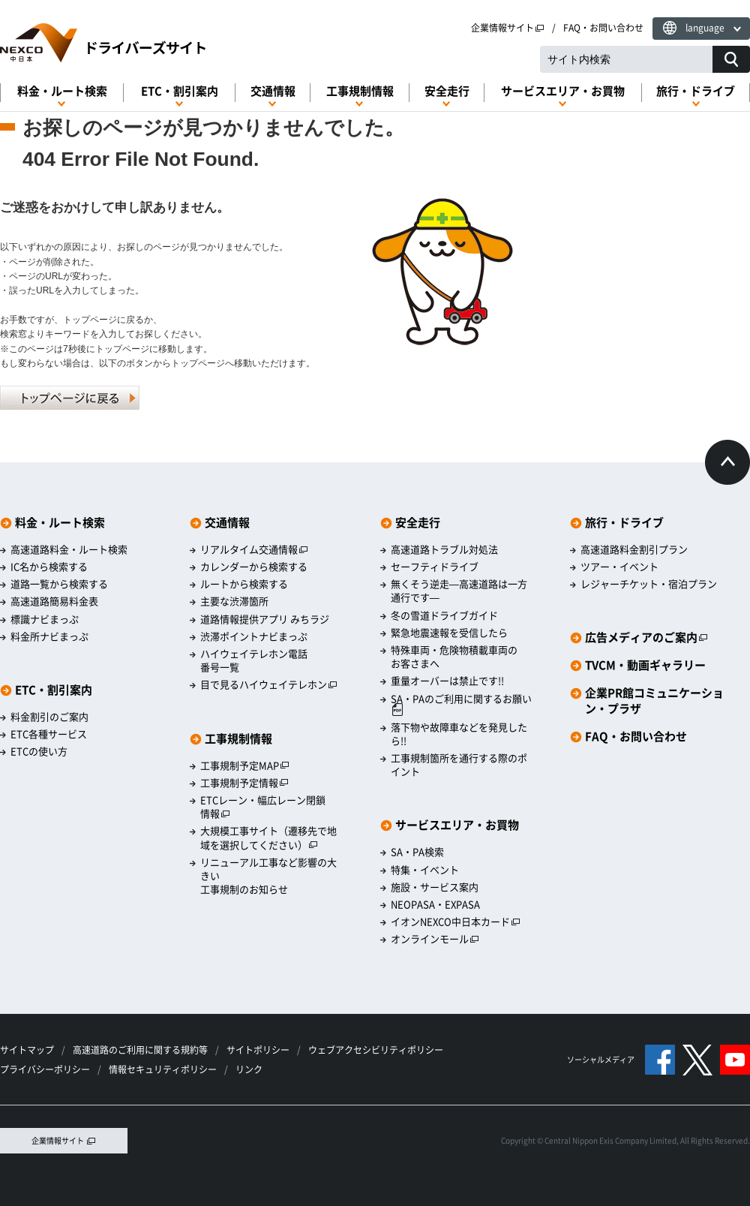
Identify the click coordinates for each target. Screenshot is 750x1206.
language (705, 28)
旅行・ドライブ (695, 91)
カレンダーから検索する (254, 566)
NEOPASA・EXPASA (435, 904)
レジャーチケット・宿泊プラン (648, 584)
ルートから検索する (244, 584)
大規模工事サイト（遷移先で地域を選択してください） (268, 837)
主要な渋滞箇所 (234, 601)
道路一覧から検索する (59, 584)
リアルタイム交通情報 (254, 549)
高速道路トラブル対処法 (444, 549)
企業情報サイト (507, 28)
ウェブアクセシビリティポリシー (375, 1050)
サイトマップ (27, 1050)
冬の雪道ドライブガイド (444, 615)
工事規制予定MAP (245, 765)
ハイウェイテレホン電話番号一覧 (254, 660)
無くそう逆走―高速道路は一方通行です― (459, 590)
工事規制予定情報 (244, 782)
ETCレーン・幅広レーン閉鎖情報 (263, 806)
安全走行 (447, 91)
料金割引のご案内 (49, 716)
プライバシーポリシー (45, 1069)
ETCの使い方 (39, 751)
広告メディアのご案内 (646, 637)
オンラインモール (435, 939)
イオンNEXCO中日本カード (455, 921)
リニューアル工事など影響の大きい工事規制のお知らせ (268, 876)
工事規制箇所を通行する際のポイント (459, 764)
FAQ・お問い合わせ (603, 28)
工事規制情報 (360, 91)
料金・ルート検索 (62, 91)
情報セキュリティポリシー (163, 1069)
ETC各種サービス (48, 734)
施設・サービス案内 (434, 887)
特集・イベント (425, 870)
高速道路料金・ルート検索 (69, 549)
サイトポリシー (258, 1050)
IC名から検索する (49, 566)
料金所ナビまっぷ (49, 636)
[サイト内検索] (731, 59)
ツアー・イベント (619, 566)
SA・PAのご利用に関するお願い (461, 704)
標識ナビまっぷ (44, 619)
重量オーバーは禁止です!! (447, 680)
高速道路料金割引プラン (634, 549)
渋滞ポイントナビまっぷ (254, 636)
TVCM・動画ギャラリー (645, 665)
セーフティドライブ (434, 566)
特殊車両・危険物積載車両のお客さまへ (454, 656)
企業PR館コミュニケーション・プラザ (654, 701)
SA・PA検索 (417, 852)
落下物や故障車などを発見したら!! (459, 733)
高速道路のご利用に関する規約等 (140, 1050)
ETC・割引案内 (179, 91)
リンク (249, 1069)
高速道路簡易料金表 (54, 601)
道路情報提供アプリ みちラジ (264, 619)
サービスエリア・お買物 (563, 91)
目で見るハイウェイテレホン (269, 684)
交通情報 (273, 91)
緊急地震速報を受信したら (449, 632)
